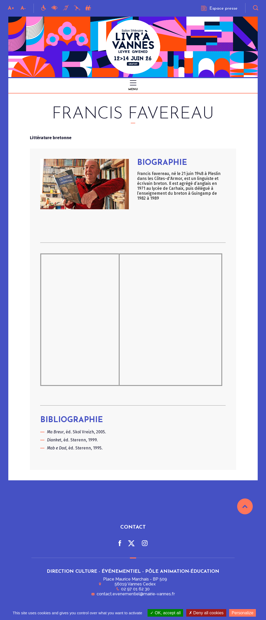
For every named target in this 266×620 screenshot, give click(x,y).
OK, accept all (165, 613)
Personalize (243, 613)
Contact (133, 526)
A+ (11, 8)
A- (23, 8)
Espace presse (219, 8)
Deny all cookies (206, 613)
